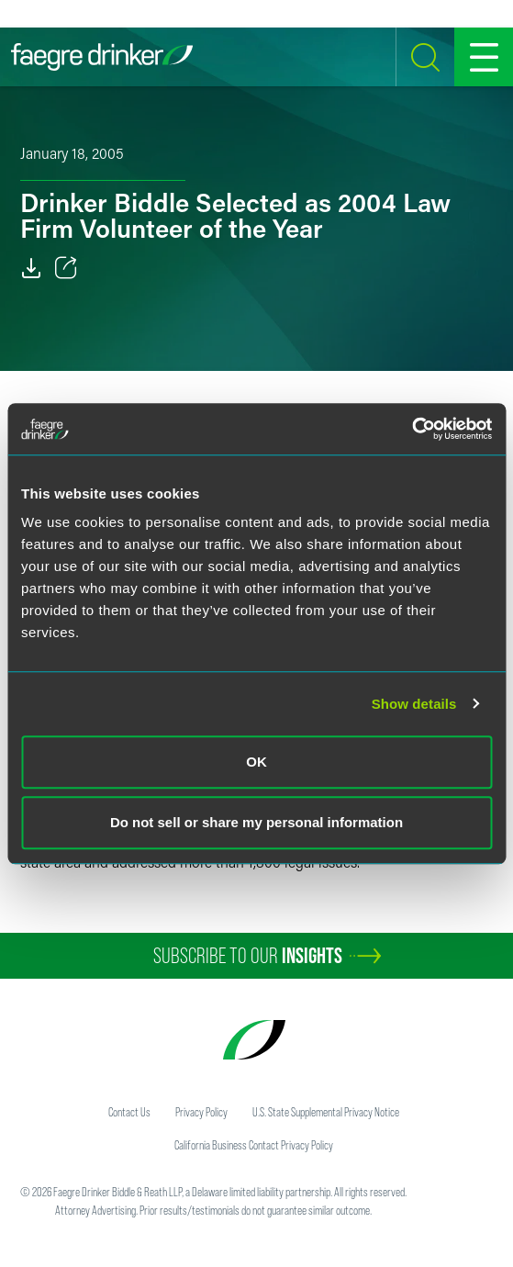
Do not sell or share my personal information (256, 822)
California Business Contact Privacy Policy (253, 1145)
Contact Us (129, 1111)
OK (256, 761)
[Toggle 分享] (66, 268)
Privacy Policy (201, 1111)
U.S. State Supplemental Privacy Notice (325, 1111)
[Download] (31, 268)
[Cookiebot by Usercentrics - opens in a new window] (411, 429)
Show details (414, 704)
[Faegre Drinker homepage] (102, 57)
